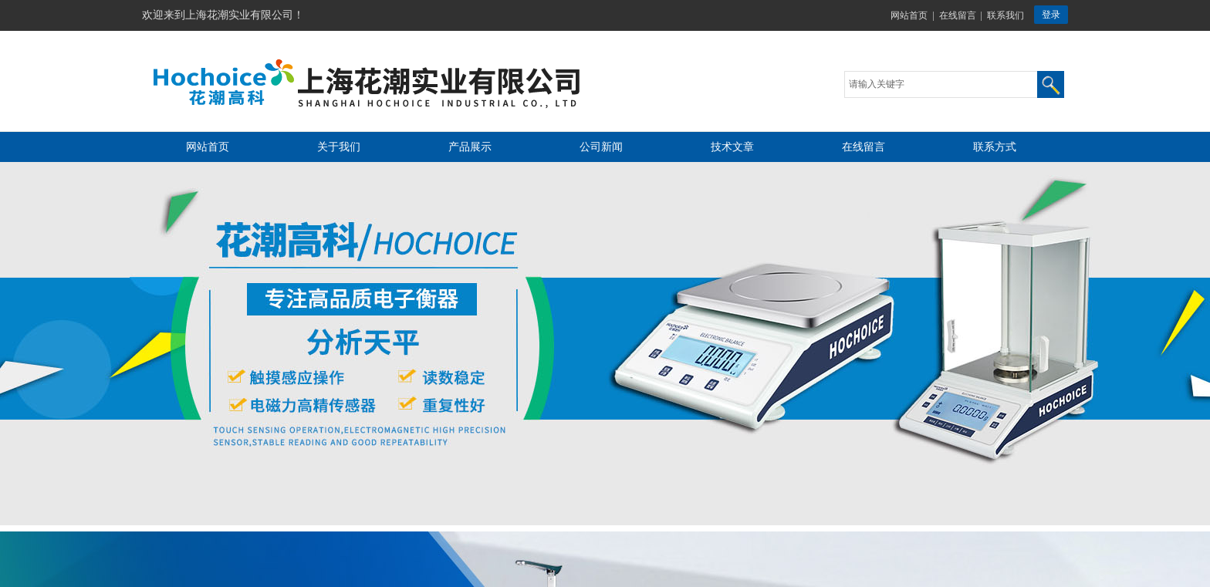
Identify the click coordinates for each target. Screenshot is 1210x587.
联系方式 (994, 147)
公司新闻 (601, 147)
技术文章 (732, 147)
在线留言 (957, 15)
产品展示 (470, 147)
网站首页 (909, 15)
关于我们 (338, 147)
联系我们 (1005, 15)
